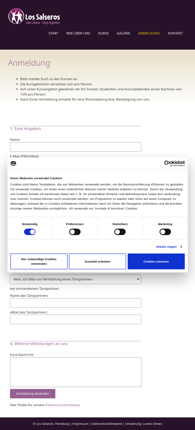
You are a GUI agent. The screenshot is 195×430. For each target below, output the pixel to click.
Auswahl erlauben (97, 261)
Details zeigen (166, 246)
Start (53, 33)
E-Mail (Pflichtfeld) (24, 156)
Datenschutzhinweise (62, 405)
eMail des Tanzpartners (28, 312)
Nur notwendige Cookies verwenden (39, 261)
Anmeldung (149, 33)
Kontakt (175, 33)
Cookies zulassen (156, 261)
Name (15, 139)
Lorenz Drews (152, 424)
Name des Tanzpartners (29, 295)
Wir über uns (78, 33)
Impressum (81, 424)
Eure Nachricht (22, 354)
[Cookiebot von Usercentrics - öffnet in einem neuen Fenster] (167, 163)
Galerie (123, 33)
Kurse (103, 33)
